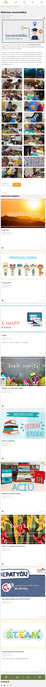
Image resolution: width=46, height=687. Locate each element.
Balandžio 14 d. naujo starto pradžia (12, 388)
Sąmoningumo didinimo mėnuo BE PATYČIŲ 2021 (16, 599)
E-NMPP (4, 335)
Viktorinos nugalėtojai (8, 441)
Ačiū (16, 185)
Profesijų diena (6, 283)
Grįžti (5, 193)
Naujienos (8, 6)
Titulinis (2, 6)
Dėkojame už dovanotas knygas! (11, 493)
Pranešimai (15, 6)
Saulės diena (5, 230)
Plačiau (40, 248)
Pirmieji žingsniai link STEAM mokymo (13, 651)
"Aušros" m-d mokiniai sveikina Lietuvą (13, 546)
